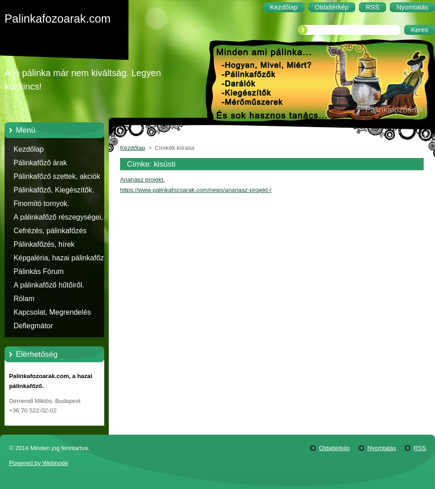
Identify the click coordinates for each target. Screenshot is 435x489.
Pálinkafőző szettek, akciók (57, 176)
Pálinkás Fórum (39, 271)
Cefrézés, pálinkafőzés (50, 231)
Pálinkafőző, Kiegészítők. (54, 190)
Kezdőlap (29, 149)
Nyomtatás (381, 448)
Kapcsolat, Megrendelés (52, 312)
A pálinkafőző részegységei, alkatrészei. (58, 218)
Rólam (24, 298)
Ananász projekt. (142, 179)
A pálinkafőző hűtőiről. (49, 285)
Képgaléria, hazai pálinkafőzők (62, 258)
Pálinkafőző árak (40, 163)
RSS (420, 448)
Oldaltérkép (334, 448)
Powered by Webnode (38, 463)
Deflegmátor (33, 326)
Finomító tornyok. (41, 203)
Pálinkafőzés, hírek (44, 244)
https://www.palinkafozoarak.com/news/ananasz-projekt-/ (195, 190)
